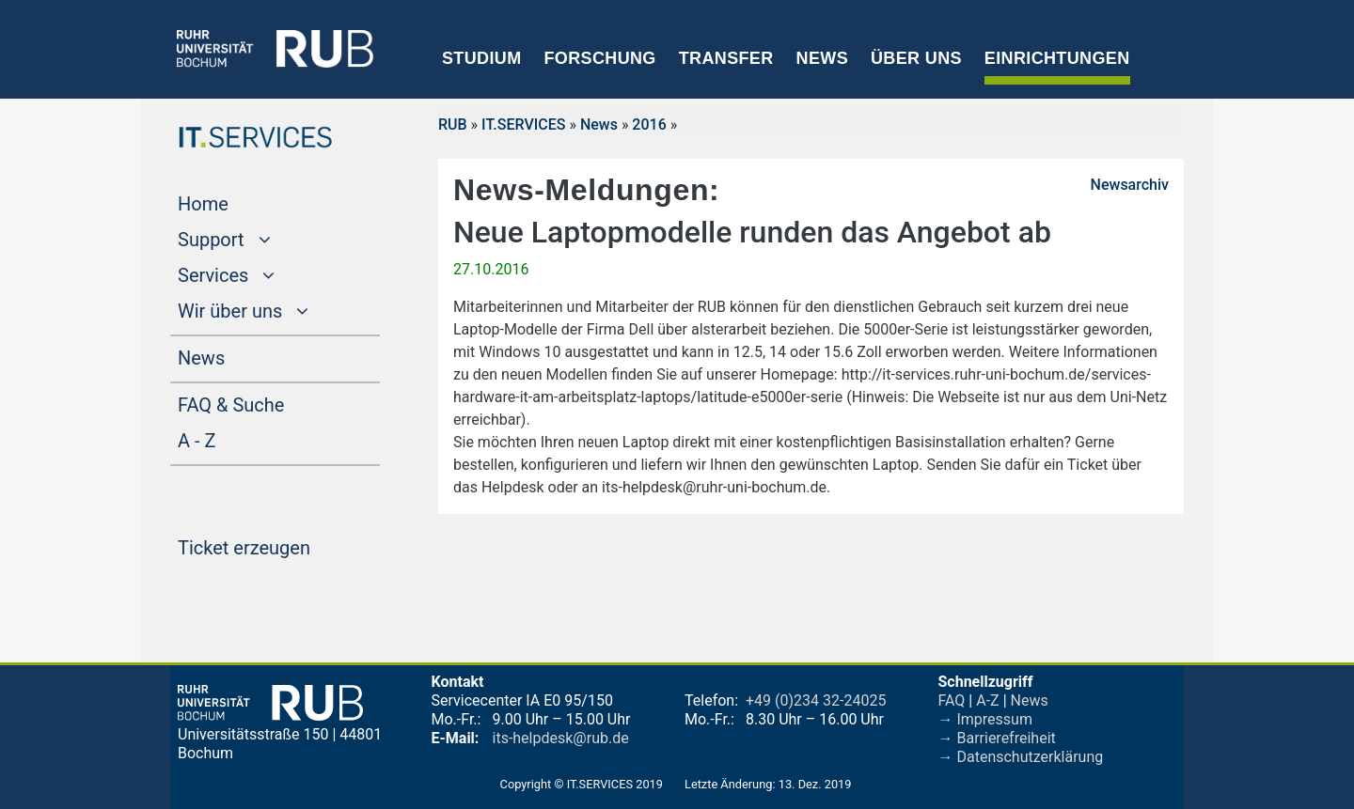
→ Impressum (985, 719)
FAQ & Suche (231, 405)
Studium (482, 58)
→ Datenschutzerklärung (1021, 757)
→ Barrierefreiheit (997, 738)
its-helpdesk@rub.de (561, 738)
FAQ (952, 700)
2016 (649, 124)
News (822, 58)
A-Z (987, 700)
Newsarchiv (1130, 185)
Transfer (726, 58)
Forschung (599, 58)
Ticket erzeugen (279, 546)
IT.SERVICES (523, 124)
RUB (452, 124)
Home (239, 202)
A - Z (232, 439)
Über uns (916, 58)
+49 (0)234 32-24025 (816, 700)
